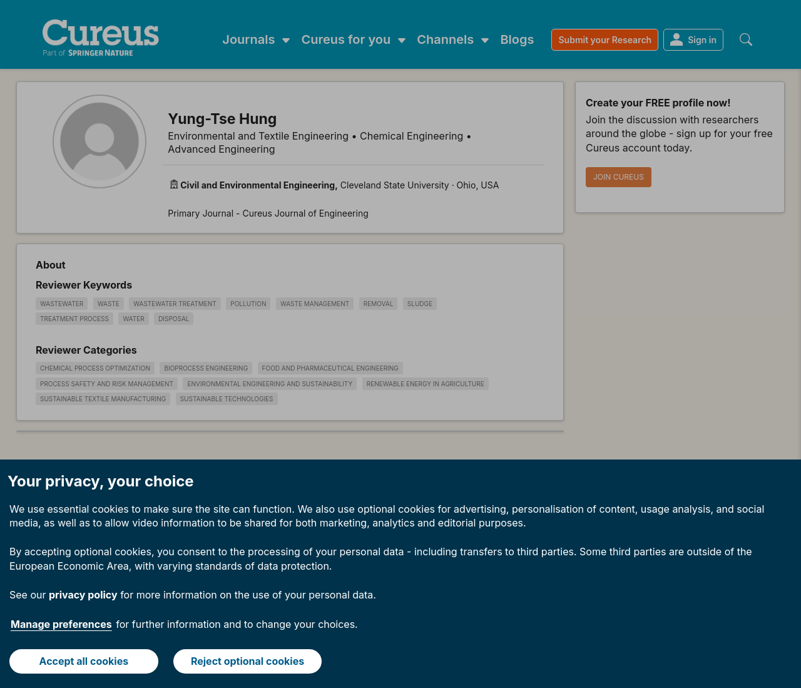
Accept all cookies (84, 661)
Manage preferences (61, 624)
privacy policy (83, 594)
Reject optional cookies (247, 661)
